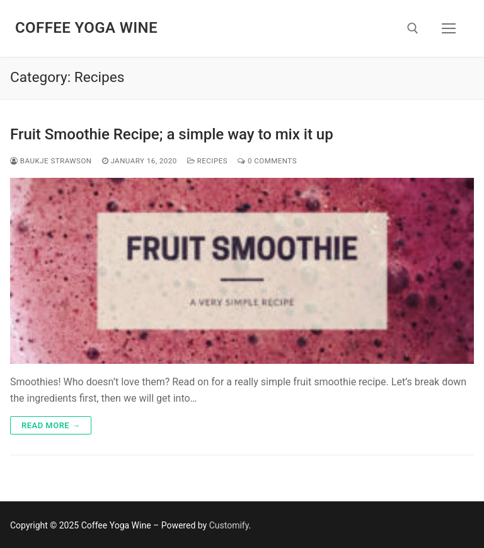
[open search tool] (412, 28)
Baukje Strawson (51, 160)
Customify (229, 525)
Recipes (207, 160)
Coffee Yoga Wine (86, 28)
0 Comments (267, 160)
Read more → (50, 425)
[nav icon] (449, 28)
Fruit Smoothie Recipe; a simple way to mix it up (171, 134)
